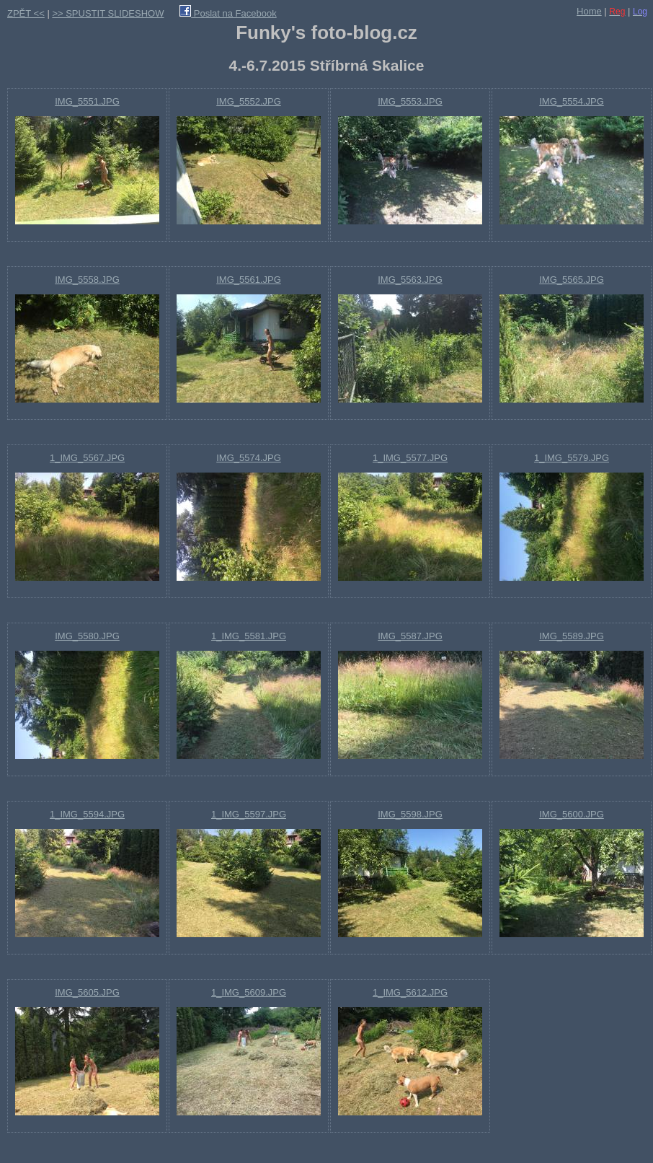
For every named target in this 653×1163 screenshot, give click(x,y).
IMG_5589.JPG (571, 636)
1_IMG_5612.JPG (410, 992)
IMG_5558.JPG (87, 279)
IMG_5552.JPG (248, 101)
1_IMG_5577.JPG (410, 457)
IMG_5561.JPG (248, 279)
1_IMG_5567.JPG (87, 457)
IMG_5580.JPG (87, 636)
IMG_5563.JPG (410, 279)
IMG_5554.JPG (571, 101)
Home (589, 11)
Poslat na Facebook (228, 13)
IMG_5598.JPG (410, 814)
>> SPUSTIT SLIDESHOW (108, 13)
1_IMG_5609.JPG (248, 992)
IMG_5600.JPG (571, 814)
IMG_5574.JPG (248, 457)
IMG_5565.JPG (571, 279)
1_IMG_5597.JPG (248, 814)
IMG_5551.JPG (87, 101)
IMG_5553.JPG (410, 101)
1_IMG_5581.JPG (248, 636)
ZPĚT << (26, 13)
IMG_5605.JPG (87, 992)
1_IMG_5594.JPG (87, 814)
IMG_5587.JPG (410, 636)
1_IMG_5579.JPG (571, 457)
